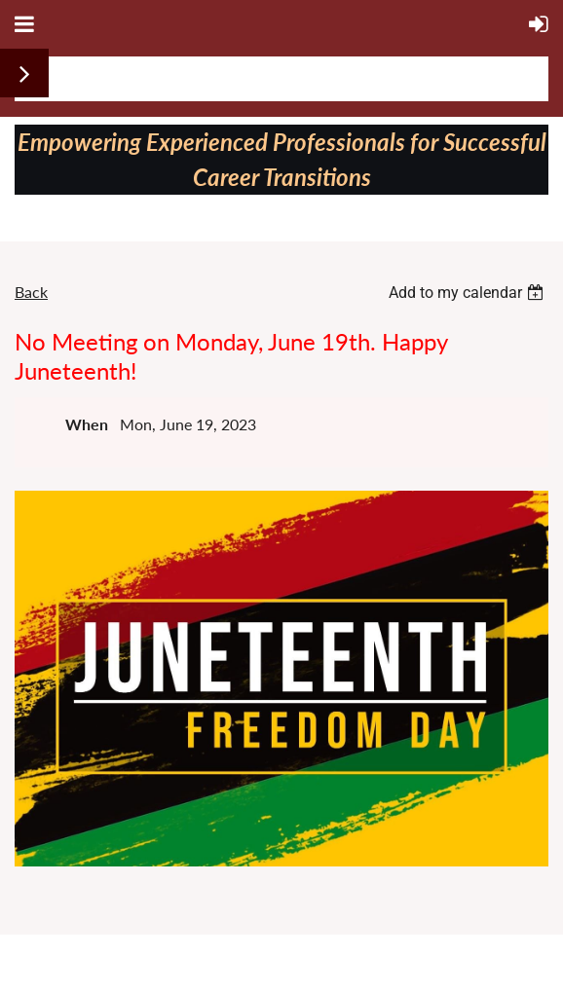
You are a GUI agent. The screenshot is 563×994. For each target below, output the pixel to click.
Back (31, 291)
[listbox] (468, 292)
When (86, 424)
